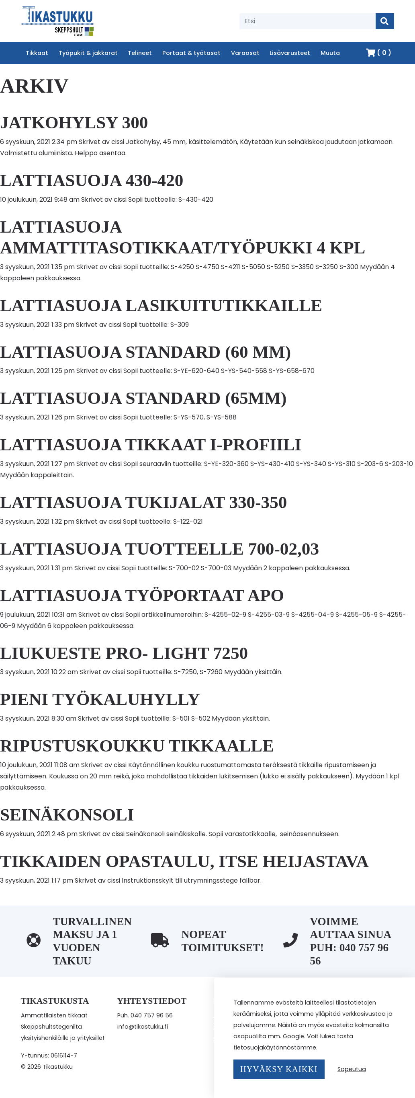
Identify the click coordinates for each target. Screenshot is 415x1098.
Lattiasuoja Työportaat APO (142, 595)
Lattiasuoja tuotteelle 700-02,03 (159, 548)
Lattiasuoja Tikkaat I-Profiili (150, 444)
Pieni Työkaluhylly (100, 699)
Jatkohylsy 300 (74, 122)
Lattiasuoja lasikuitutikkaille (161, 305)
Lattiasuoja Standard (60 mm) (145, 351)
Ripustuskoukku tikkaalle (137, 745)
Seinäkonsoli (67, 814)
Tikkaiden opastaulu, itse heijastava (184, 861)
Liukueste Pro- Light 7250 (124, 653)
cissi (117, 141)
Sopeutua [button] (351, 1069)
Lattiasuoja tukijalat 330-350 (143, 502)
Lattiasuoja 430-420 (91, 180)
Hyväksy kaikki (279, 1069)
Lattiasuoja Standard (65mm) (143, 398)
